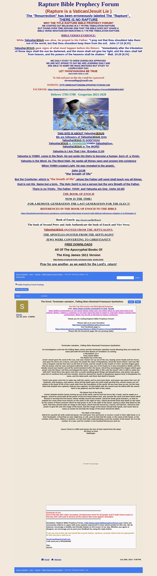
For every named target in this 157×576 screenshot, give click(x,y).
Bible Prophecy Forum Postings (52, 274)
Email (47, 560)
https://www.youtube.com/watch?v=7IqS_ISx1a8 (93, 309)
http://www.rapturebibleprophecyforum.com (91, 325)
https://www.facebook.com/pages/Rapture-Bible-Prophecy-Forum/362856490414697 (91, 329)
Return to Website (22, 274)
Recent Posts (20, 277)
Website (57, 560)
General (37, 274)
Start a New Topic (21, 289)
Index (31, 274)
